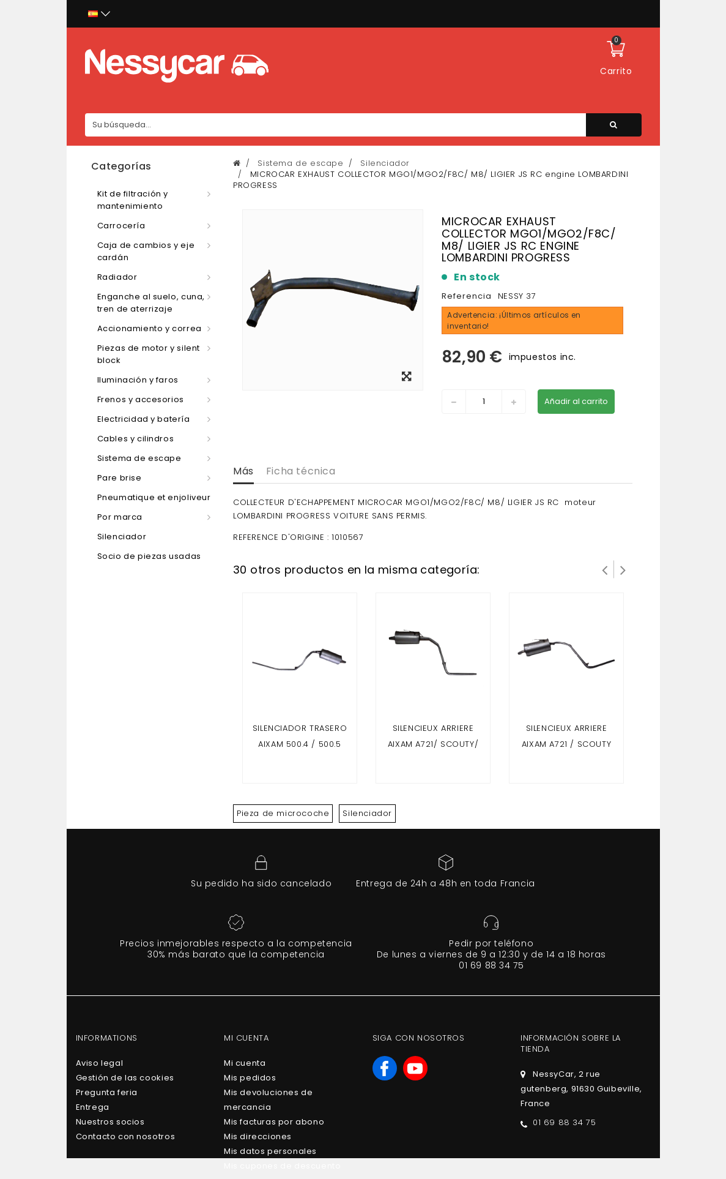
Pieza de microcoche (283, 813)
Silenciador (367, 813)
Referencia (467, 296)
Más (243, 471)
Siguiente (623, 569)
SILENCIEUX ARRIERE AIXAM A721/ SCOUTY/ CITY (433, 744)
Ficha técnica (301, 471)
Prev (605, 569)
